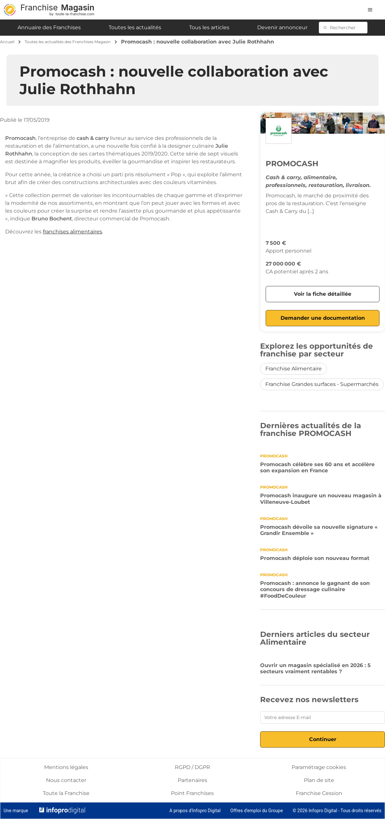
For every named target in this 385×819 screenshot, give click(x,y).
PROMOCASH (292, 163)
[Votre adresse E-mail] (322, 717)
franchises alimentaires (72, 232)
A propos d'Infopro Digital (195, 810)
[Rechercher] (346, 27)
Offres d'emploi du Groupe (256, 810)
